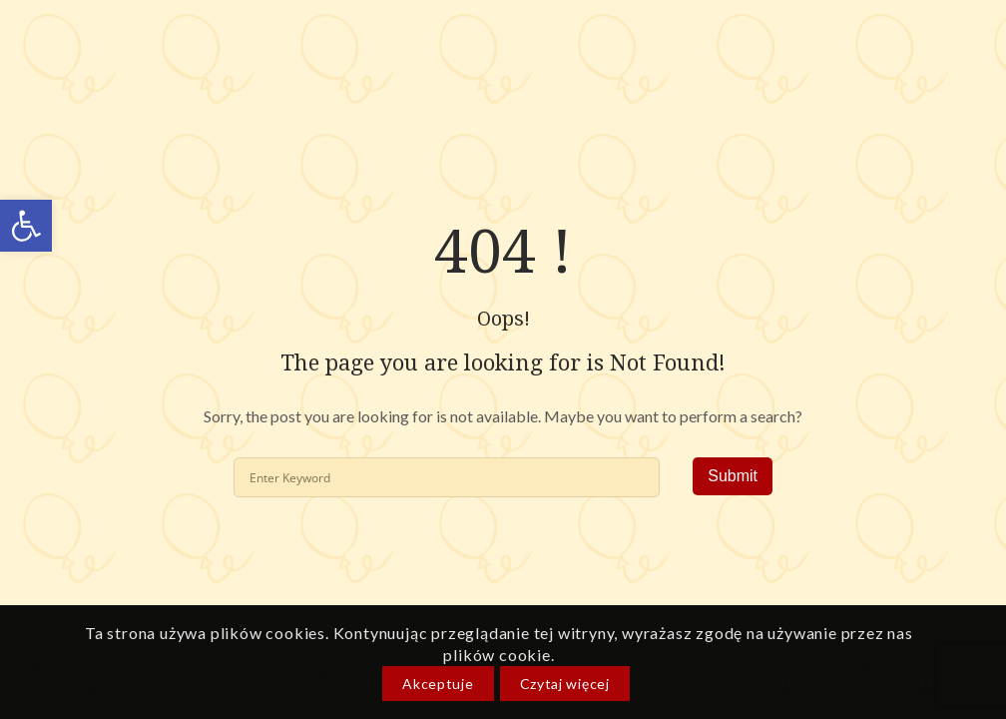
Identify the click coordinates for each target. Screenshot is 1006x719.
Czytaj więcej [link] (565, 683)
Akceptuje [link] (437, 683)
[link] (26, 226)
